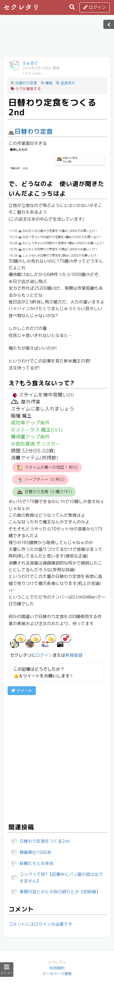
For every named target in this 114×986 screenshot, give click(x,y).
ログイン (94, 7)
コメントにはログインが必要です (40, 924)
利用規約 (57, 967)
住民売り (65, 83)
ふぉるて (30, 63)
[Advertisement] (57, 37)
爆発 (47, 83)
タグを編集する (26, 88)
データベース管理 (56, 973)
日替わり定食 (24, 83)
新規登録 (73, 655)
